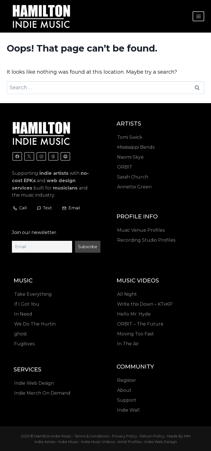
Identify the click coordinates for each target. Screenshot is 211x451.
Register (126, 380)
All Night (127, 294)
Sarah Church (132, 177)
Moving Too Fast (135, 334)
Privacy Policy (124, 436)
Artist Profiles (130, 442)
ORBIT (124, 167)
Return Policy (152, 436)
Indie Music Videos (98, 442)
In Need (23, 314)
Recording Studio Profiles (146, 240)
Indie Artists (45, 442)
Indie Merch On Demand (42, 393)
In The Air (128, 343)
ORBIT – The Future (140, 324)
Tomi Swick (129, 137)
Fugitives (24, 343)
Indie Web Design (34, 383)
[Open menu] (198, 16)
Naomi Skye (130, 157)
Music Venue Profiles (141, 230)
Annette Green (134, 187)
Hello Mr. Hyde (134, 314)
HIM (187, 436)
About (124, 390)
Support (126, 400)
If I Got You (26, 304)
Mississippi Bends (135, 147)
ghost (20, 334)
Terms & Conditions (91, 436)
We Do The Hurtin (35, 324)
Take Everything (33, 294)
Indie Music (68, 442)
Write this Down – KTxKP (145, 304)
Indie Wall (128, 410)
